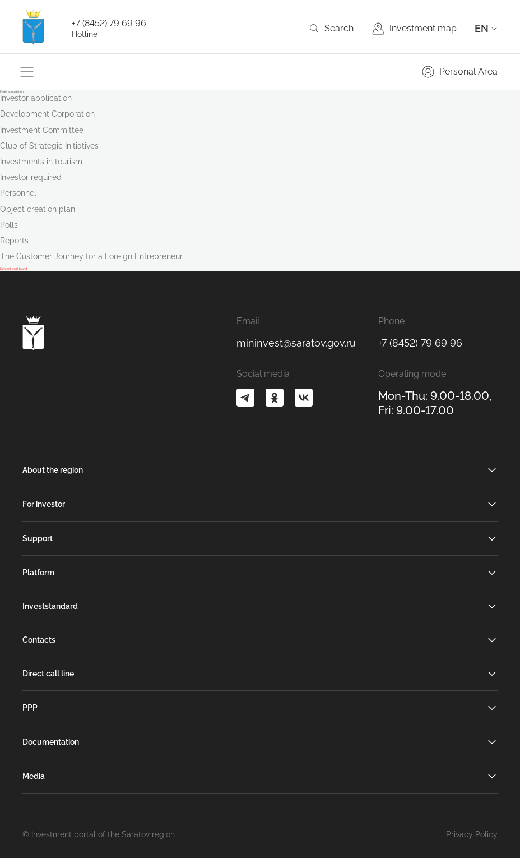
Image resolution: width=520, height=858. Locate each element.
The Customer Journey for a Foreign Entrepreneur (91, 256)
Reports (14, 240)
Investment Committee (41, 130)
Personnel (18, 192)
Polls (9, 224)
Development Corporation (47, 113)
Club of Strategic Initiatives (49, 145)
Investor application (36, 98)
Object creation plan (37, 209)
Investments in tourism (41, 161)
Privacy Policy (472, 834)
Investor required (31, 177)
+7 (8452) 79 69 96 (109, 23)
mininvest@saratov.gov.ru (296, 343)
